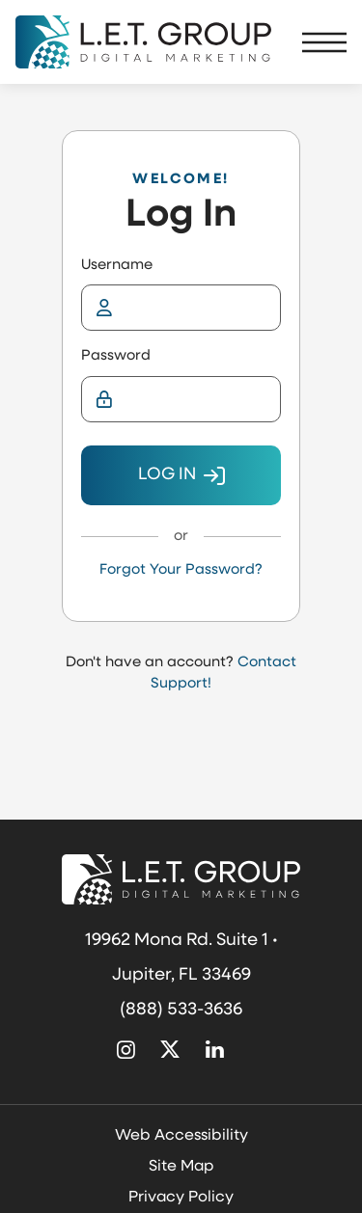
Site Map (181, 1166)
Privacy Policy (181, 1197)
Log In (167, 475)
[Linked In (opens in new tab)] (215, 1051)
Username (117, 265)
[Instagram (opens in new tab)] (126, 1051)
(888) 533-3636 (181, 1010)
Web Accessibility (181, 1136)
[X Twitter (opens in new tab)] (171, 1051)
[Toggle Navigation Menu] (324, 42)
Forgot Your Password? (181, 570)
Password (116, 356)
